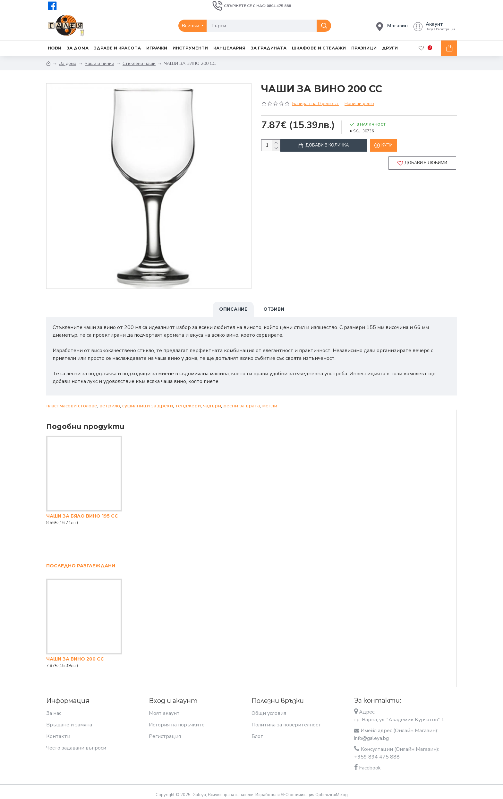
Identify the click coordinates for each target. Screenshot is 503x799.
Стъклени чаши (139, 63)
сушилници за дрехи (147, 401)
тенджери (188, 401)
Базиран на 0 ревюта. (315, 104)
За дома (67, 63)
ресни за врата (241, 401)
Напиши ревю (359, 104)
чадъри (212, 401)
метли (269, 401)
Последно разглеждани (80, 562)
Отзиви (273, 309)
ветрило (109, 401)
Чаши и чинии (99, 63)
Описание (233, 309)
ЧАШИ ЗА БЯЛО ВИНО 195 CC (82, 512)
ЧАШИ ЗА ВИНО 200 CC (75, 655)
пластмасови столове (71, 401)
